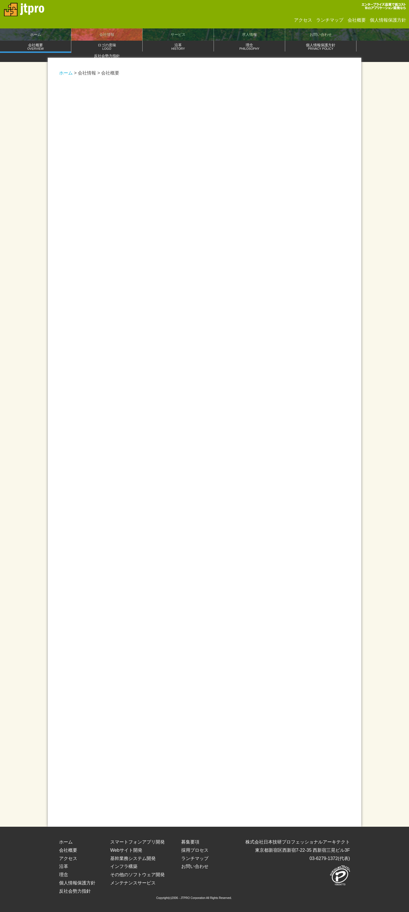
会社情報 (106, 34)
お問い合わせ (321, 34)
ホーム (35, 34)
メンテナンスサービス (133, 882)
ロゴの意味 (107, 46)
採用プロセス (194, 850)
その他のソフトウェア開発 (137, 874)
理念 (249, 46)
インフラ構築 (123, 866)
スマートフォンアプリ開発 (137, 842)
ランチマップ (329, 20)
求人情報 (249, 34)
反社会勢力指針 (107, 57)
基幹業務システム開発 (133, 858)
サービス (178, 34)
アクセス (303, 20)
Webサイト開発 (126, 850)
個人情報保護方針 (388, 20)
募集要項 (190, 842)
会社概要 (357, 20)
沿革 (178, 46)
